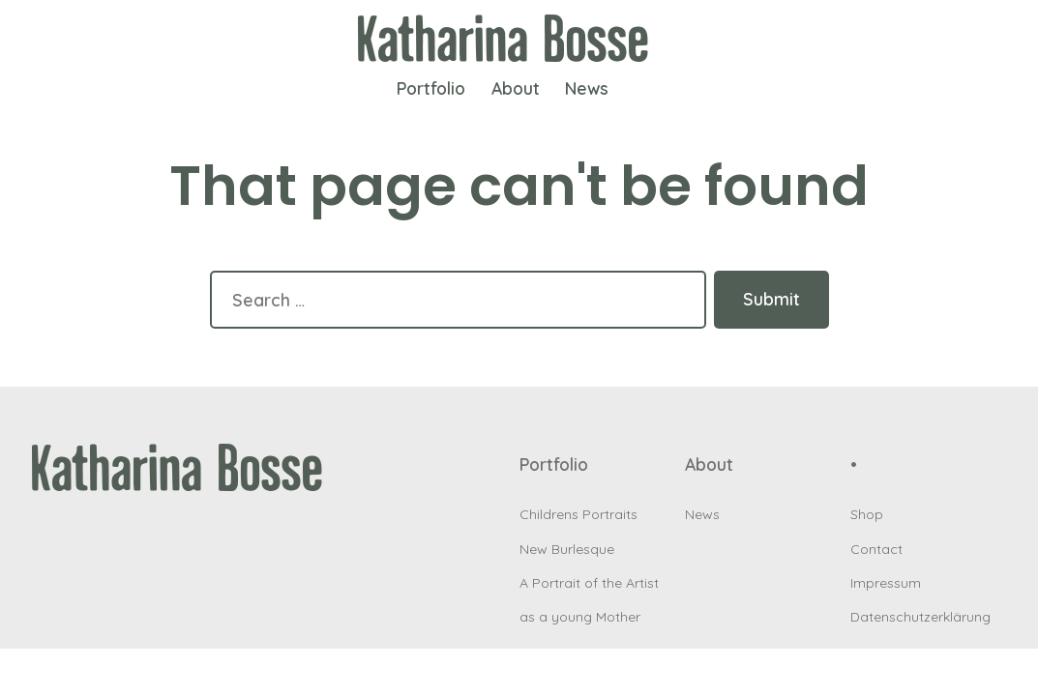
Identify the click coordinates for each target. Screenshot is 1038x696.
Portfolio (431, 88)
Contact (876, 549)
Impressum (885, 583)
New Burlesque (566, 549)
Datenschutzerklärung (920, 616)
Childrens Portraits (578, 514)
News (586, 88)
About (515, 88)
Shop (866, 514)
